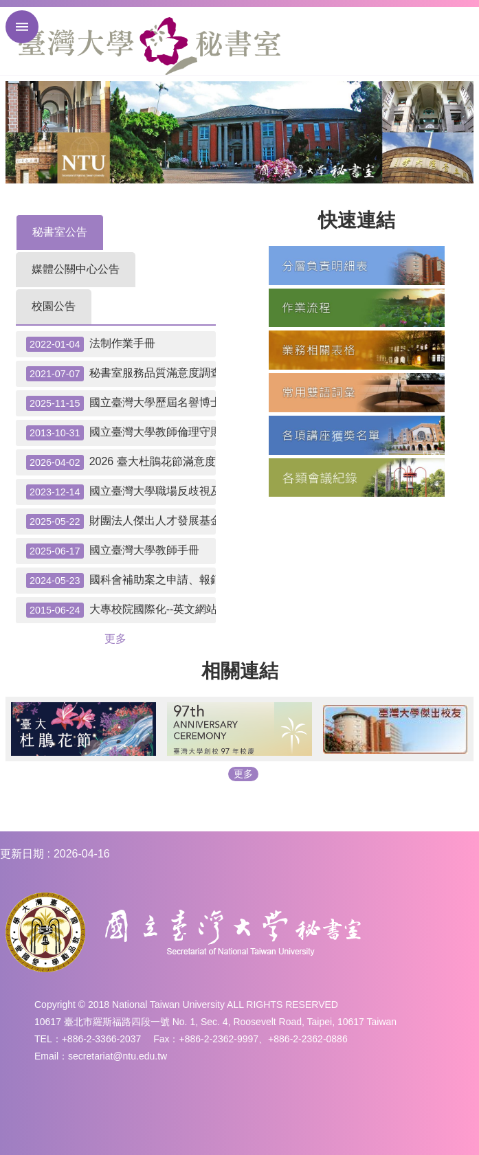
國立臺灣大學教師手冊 (112, 551)
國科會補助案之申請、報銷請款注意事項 (121, 580)
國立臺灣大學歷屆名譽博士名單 (121, 403)
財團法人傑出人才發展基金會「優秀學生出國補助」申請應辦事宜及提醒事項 (121, 521)
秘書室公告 (59, 232)
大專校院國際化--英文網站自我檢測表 (121, 610)
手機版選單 (21, 26)
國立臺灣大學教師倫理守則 (121, 432)
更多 (115, 638)
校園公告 (54, 306)
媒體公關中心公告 (76, 269)
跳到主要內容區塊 (7, 7)
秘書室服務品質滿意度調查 (121, 373)
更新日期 (22, 854)
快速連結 (356, 220)
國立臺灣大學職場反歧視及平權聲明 (121, 492)
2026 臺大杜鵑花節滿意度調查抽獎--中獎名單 (121, 462)
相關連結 (239, 671)
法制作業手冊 (90, 344)
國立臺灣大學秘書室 (149, 46)
